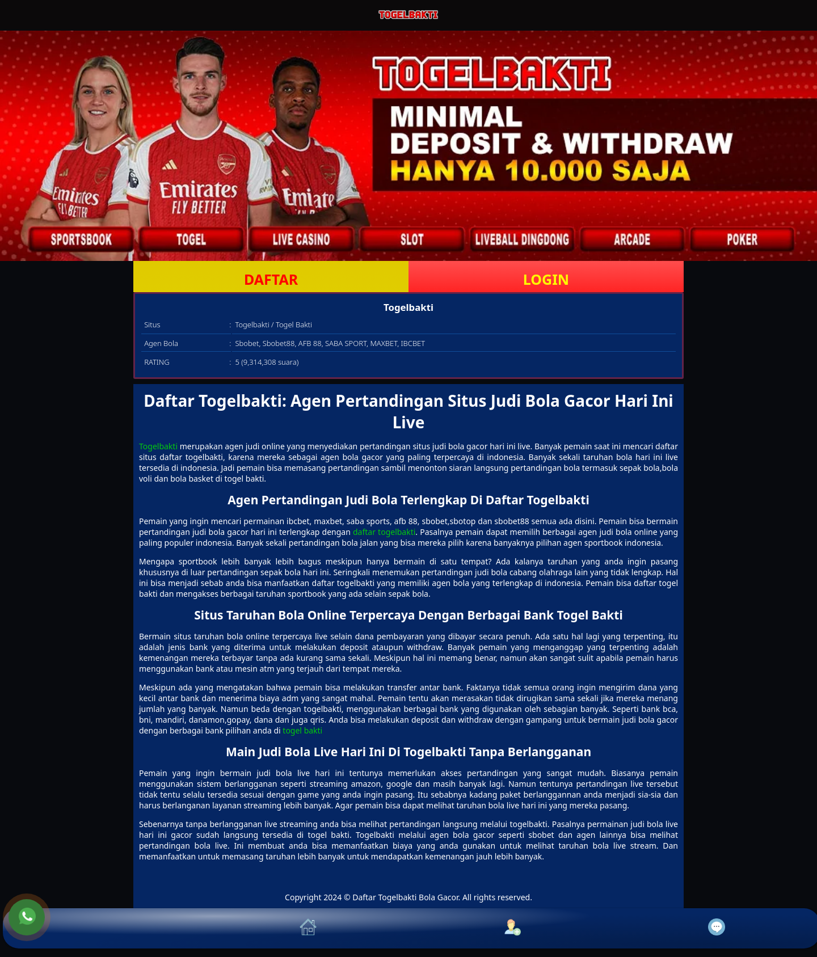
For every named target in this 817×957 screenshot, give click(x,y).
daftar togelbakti (384, 531)
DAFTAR (271, 279)
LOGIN (546, 279)
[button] (105, 928)
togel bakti (302, 730)
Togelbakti (158, 446)
